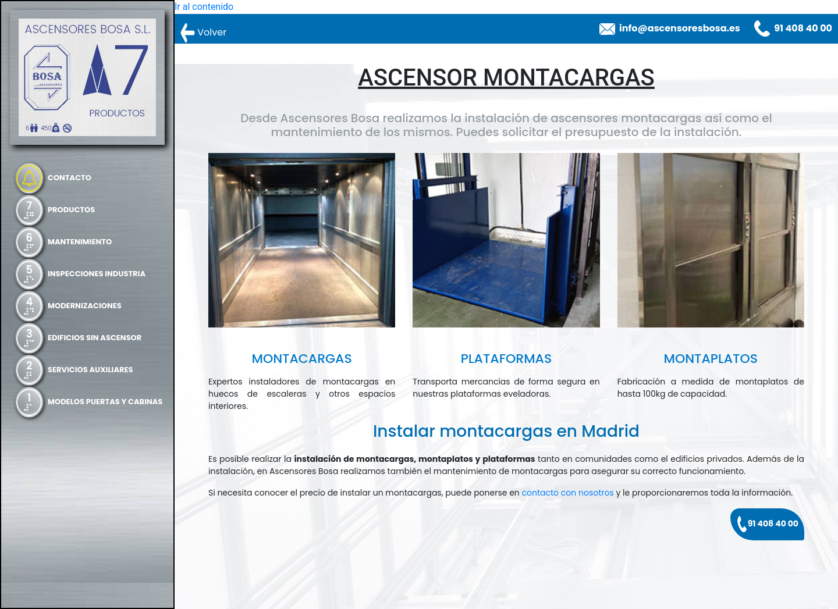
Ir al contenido (204, 6)
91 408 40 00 (803, 28)
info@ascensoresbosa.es (679, 28)
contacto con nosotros (568, 492)
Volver (203, 33)
